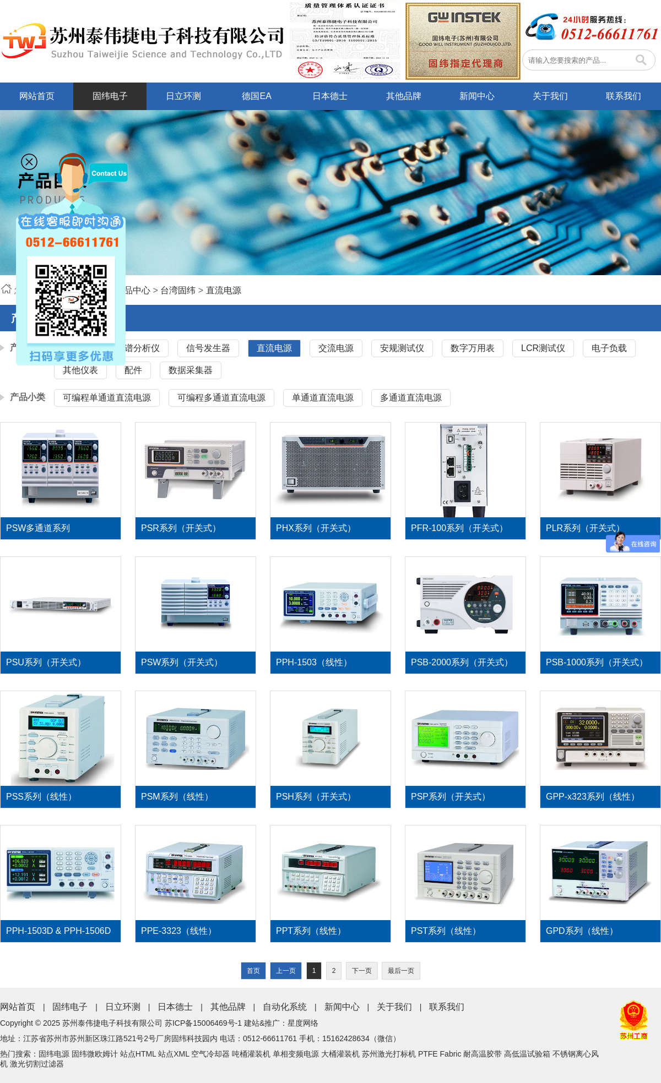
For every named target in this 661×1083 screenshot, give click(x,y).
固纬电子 (110, 96)
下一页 (362, 971)
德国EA (256, 96)
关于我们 (550, 96)
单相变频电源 (296, 1053)
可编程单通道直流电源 (107, 397)
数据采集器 (191, 370)
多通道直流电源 (411, 397)
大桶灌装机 (340, 1053)
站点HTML (138, 1053)
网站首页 (37, 96)
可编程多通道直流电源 (221, 397)
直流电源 (223, 290)
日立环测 (183, 96)
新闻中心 (477, 96)
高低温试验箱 (527, 1053)
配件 (133, 370)
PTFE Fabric (440, 1053)
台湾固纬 (178, 290)
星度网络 (303, 1023)
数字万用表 (473, 348)
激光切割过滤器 (37, 1063)
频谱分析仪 (138, 348)
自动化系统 (285, 1006)
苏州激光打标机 (389, 1053)
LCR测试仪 (543, 348)
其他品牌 (403, 96)
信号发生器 (208, 348)
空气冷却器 (210, 1053)
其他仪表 (80, 370)
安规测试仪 (402, 348)
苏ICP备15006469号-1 (203, 1023)
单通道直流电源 (323, 397)
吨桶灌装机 (251, 1053)
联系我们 (623, 96)
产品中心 (132, 290)
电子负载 (609, 348)
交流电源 (336, 348)
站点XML (173, 1053)
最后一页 (401, 971)
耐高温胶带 (482, 1053)
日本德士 (330, 96)
